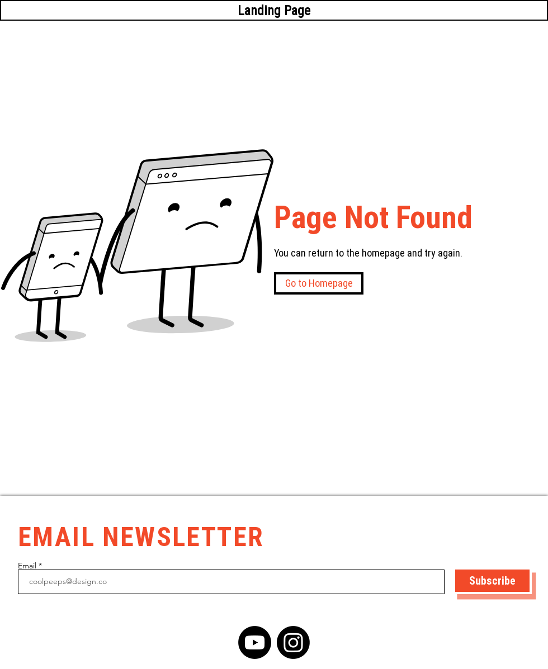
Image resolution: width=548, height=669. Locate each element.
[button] (318, 283)
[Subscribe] (492, 580)
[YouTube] (254, 642)
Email (27, 566)
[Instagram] (293, 642)
